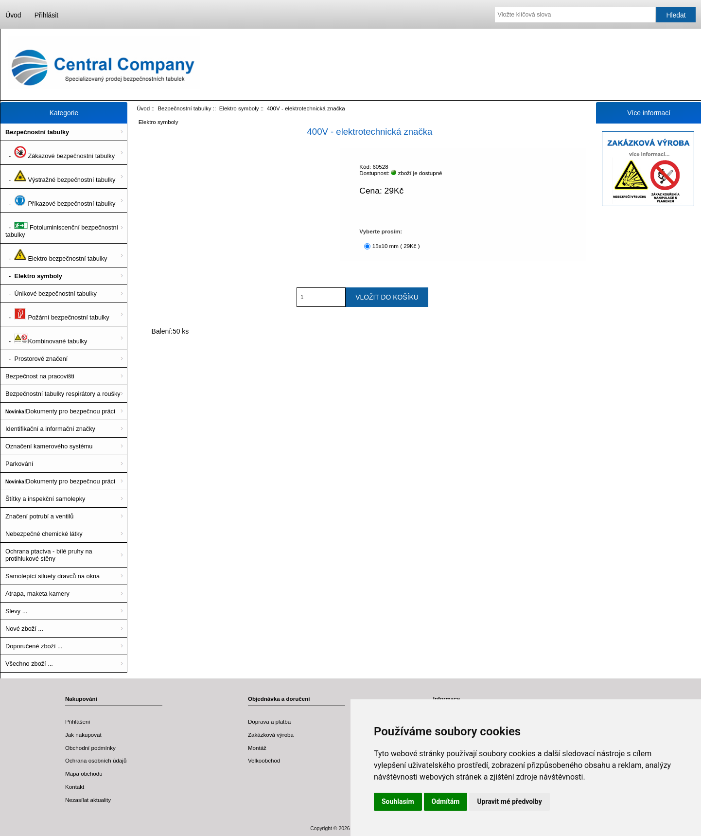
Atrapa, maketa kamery (37, 593)
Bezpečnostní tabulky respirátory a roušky (63, 393)
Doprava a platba (269, 721)
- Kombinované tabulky (46, 338)
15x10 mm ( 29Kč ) (396, 246)
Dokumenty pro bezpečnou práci (60, 411)
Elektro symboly (239, 108)
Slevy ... (16, 611)
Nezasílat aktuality (88, 800)
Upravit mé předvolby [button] (509, 801)
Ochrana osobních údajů (95, 760)
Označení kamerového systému (48, 446)
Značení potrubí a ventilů (39, 516)
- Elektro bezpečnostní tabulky (56, 255)
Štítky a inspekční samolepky (45, 498)
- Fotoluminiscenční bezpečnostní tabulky (61, 227)
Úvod (13, 15)
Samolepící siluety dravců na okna (52, 576)
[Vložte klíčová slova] (574, 14)
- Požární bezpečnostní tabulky (57, 314)
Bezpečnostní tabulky (184, 108)
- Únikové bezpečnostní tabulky (51, 293)
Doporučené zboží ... (34, 646)
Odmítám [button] (446, 801)
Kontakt (74, 786)
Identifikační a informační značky (50, 428)
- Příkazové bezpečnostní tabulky (60, 200)
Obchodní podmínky (90, 748)
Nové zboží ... (24, 628)
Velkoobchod (264, 760)
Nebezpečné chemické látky (44, 533)
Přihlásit (46, 15)
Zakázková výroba (271, 734)
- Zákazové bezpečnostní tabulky (60, 153)
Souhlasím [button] (398, 801)
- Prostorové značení (36, 358)
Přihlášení (77, 721)
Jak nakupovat (83, 734)
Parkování (19, 463)
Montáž (257, 748)
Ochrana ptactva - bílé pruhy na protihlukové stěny (48, 555)
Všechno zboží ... (29, 663)
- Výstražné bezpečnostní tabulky (60, 176)
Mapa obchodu (84, 773)
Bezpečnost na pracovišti (39, 376)
